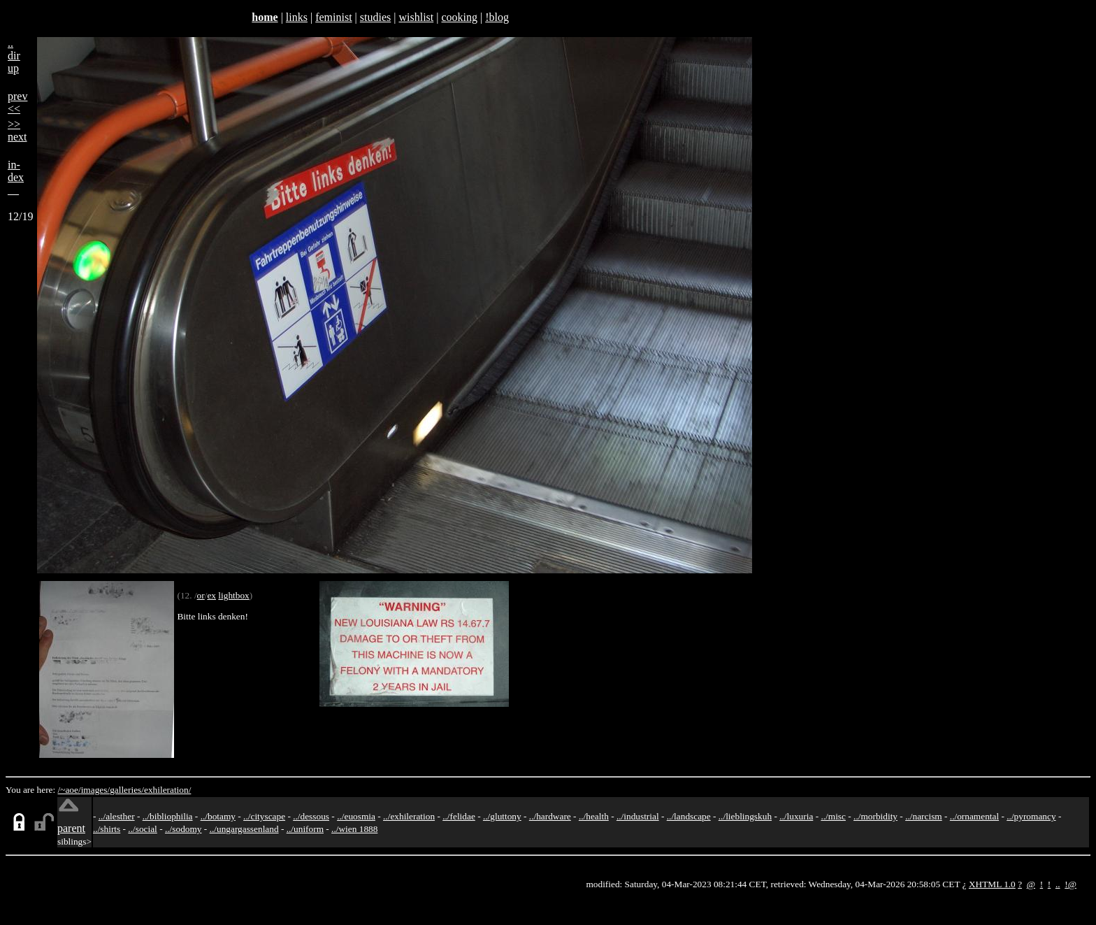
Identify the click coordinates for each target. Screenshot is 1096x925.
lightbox (233, 595)
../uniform (305, 829)
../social (142, 829)
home (264, 17)
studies (375, 17)
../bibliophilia (168, 816)
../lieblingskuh (745, 816)
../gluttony (502, 816)
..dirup (14, 55)
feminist (333, 17)
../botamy (218, 816)
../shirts (106, 829)
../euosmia (356, 816)
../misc (833, 816)
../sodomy (183, 829)
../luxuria (796, 816)
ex (211, 595)
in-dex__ (16, 177)
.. (1057, 884)
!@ (1070, 884)
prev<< (17, 102)
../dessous (311, 816)
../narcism (923, 816)
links (297, 17)
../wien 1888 (354, 829)
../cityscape (264, 816)
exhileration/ (167, 789)
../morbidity (875, 816)
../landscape (689, 816)
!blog (497, 17)
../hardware (550, 816)
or (201, 595)
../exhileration (409, 816)
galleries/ (127, 789)
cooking (459, 17)
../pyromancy (1031, 816)
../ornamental (974, 816)
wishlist (415, 17)
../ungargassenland (244, 829)
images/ (95, 789)
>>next (17, 130)
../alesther (117, 816)
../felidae (458, 816)
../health (594, 816)
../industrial (637, 816)
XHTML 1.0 (992, 884)
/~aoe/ (69, 789)
